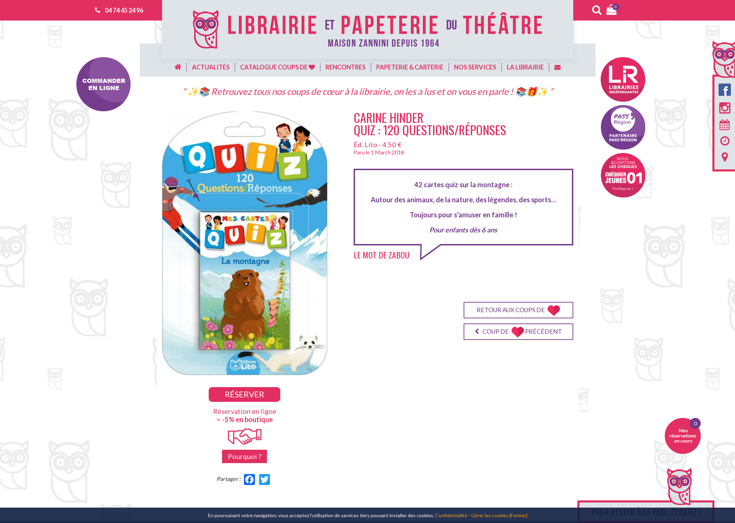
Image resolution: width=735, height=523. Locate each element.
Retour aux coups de (518, 310)
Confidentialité (451, 515)
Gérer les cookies (490, 515)
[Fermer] (518, 515)
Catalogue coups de (277, 67)
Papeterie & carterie (409, 67)
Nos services (475, 67)
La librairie (525, 67)
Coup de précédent (518, 332)
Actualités (211, 67)
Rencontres (346, 67)
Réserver (244, 394)
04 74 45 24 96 (124, 10)
